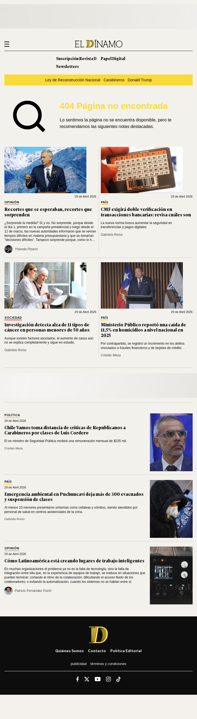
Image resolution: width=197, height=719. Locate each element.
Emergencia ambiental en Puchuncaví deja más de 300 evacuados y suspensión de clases (74, 496)
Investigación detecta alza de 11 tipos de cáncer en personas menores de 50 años (47, 327)
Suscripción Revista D (76, 58)
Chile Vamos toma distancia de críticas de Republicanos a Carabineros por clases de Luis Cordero (65, 430)
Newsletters (67, 66)
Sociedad (13, 318)
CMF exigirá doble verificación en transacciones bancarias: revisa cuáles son (146, 211)
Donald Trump (140, 80)
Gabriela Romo (112, 235)
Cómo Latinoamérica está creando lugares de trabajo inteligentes (74, 560)
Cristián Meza (111, 355)
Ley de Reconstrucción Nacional (72, 80)
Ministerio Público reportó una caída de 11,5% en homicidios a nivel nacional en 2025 (143, 329)
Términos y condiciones (108, 664)
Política (12, 415)
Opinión (11, 202)
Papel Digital (113, 58)
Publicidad (78, 664)
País (104, 202)
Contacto (97, 650)
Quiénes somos (69, 650)
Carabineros (114, 80)
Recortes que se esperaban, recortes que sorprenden (48, 211)
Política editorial (126, 650)
